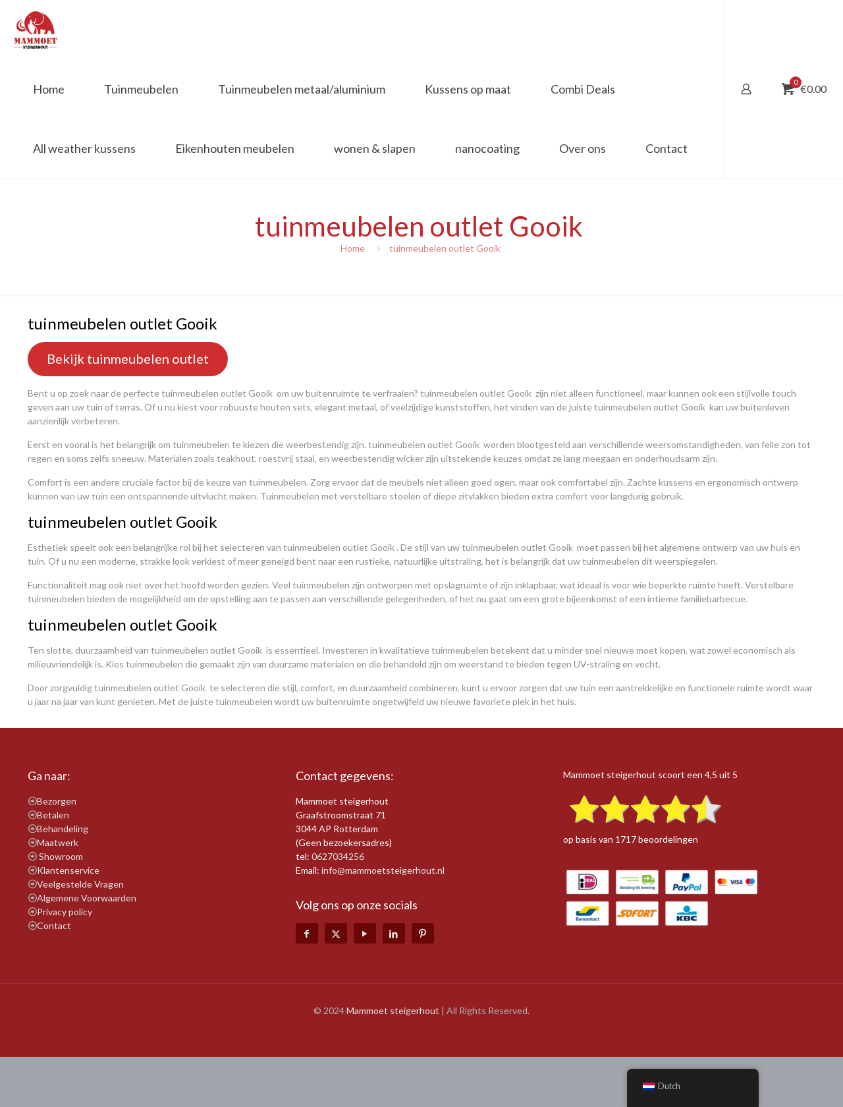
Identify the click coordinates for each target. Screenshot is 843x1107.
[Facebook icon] (307, 933)
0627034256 (338, 856)
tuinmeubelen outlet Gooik (446, 248)
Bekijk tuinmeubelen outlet (128, 358)
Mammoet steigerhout (392, 1010)
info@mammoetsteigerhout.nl (383, 870)
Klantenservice (68, 870)
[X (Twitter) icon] (335, 933)
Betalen (53, 814)
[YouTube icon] (364, 933)
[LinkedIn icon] (393, 933)
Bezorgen (56, 801)
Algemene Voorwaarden (86, 897)
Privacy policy (64, 911)
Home (352, 248)
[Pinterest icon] (422, 933)
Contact (54, 925)
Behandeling (62, 828)
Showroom (61, 856)
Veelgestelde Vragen (80, 884)
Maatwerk (57, 842)
